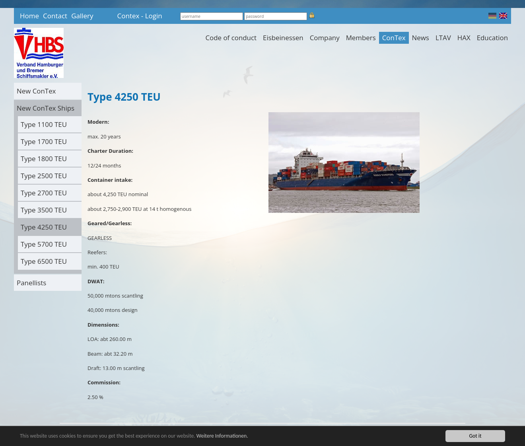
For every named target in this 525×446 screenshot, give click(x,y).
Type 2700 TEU (44, 192)
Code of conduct (231, 37)
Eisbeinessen (283, 37)
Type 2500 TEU (44, 175)
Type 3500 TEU (44, 209)
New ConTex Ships (45, 108)
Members (361, 37)
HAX (464, 37)
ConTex (394, 37)
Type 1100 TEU (44, 124)
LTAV (443, 37)
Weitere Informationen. (222, 435)
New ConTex (36, 90)
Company (325, 37)
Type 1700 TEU (44, 141)
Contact (55, 15)
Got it (475, 435)
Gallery (82, 15)
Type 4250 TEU (44, 227)
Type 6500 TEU (44, 261)
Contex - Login (139, 15)
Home (29, 15)
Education (492, 37)
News (420, 37)
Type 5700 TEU (44, 244)
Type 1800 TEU (44, 158)
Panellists (31, 282)
